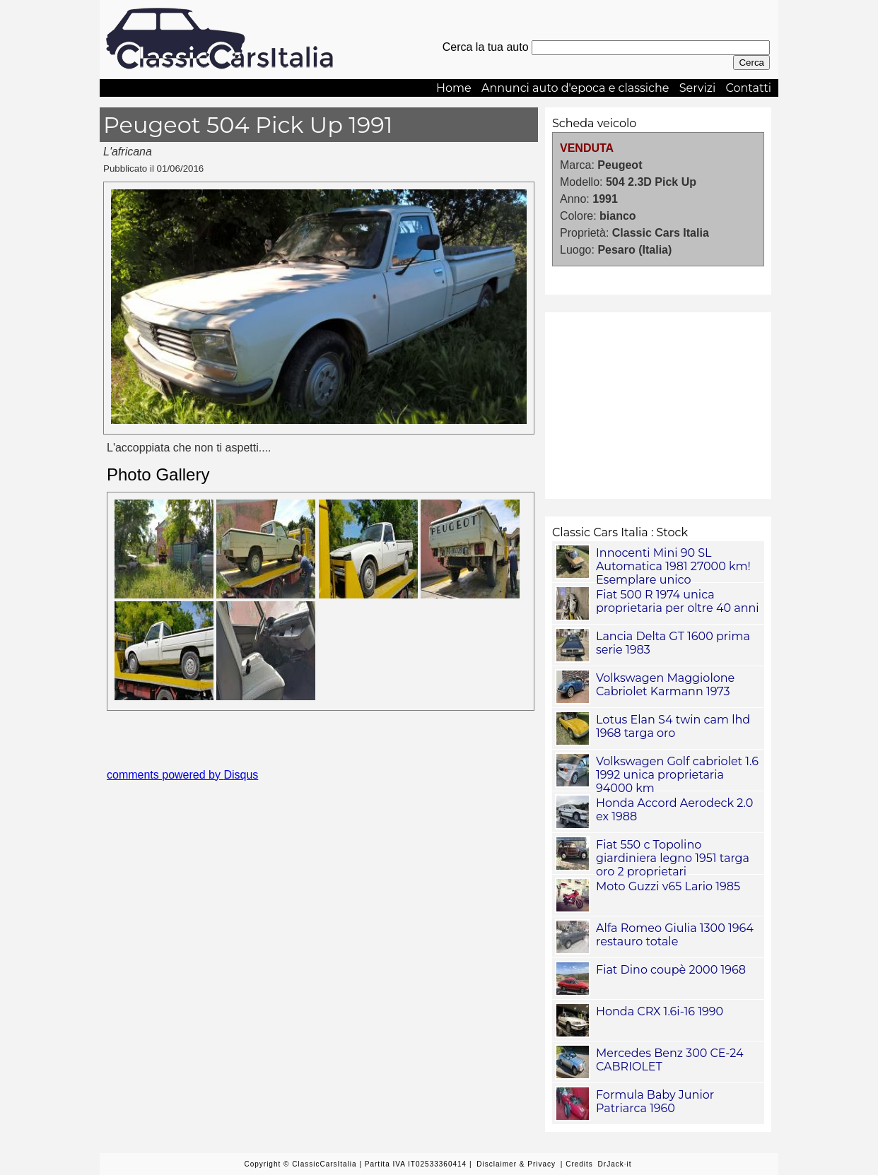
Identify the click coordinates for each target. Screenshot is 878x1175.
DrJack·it (615, 1164)
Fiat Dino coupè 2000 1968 (671, 969)
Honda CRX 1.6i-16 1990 (659, 1011)
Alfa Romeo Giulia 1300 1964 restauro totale (675, 934)
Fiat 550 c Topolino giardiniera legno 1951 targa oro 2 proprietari (672, 858)
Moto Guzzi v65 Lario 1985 (668, 886)
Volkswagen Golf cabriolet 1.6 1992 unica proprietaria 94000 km (677, 775)
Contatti (748, 88)
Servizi (697, 88)
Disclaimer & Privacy (516, 1164)
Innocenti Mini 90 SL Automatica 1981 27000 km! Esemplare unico (673, 566)
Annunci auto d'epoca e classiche (575, 88)
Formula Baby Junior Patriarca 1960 (655, 1101)
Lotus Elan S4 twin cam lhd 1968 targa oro (673, 726)
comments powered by (182, 775)
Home (454, 88)
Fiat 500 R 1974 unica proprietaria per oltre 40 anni (677, 601)
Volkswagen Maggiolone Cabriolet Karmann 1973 (665, 684)
